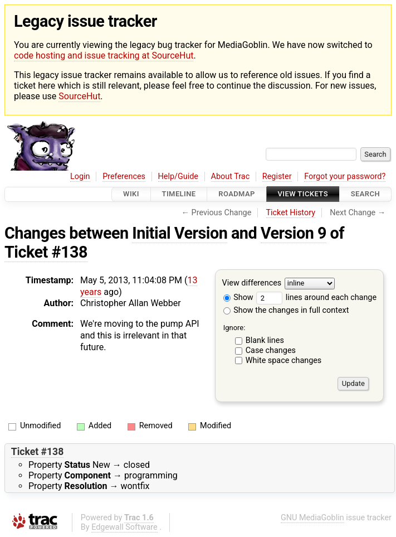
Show (238, 297)
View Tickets (303, 194)
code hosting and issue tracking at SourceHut (103, 55)
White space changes (284, 360)
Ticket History (290, 212)
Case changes (271, 350)
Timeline (179, 194)
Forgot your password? (344, 176)
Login (80, 176)
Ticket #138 (45, 252)
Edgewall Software (124, 527)
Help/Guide (178, 176)
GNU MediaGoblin (312, 518)
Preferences (123, 176)
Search (365, 194)
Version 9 (293, 233)
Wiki (131, 194)
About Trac (230, 176)
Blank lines (265, 340)
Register (277, 176)
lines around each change (316, 297)
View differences (252, 283)
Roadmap (236, 194)
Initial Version (179, 233)
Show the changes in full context (286, 310)
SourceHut (79, 96)
